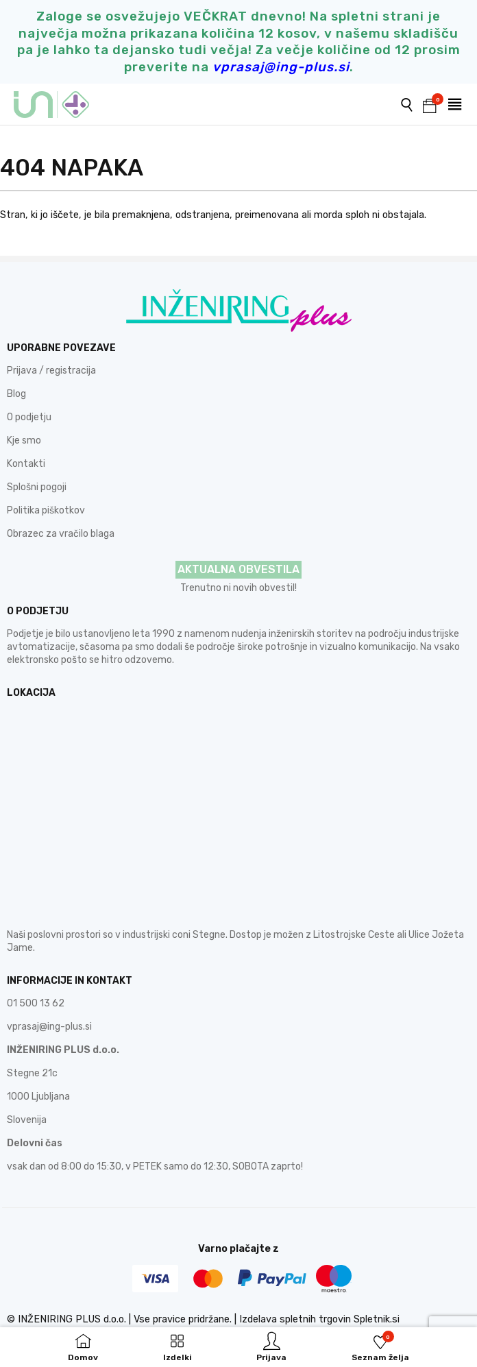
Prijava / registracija (51, 370)
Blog (16, 394)
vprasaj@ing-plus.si (49, 1026)
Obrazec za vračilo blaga (60, 534)
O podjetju (29, 417)
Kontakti (26, 464)
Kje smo (24, 440)
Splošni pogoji (36, 487)
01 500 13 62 (35, 1003)
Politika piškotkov (46, 510)
